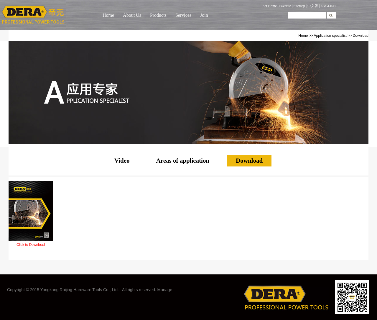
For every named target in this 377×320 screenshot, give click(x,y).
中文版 (312, 6)
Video (122, 160)
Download (249, 160)
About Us (132, 15)
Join (204, 15)
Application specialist (330, 36)
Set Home (270, 6)
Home (108, 15)
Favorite (285, 6)
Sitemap (299, 6)
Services (183, 15)
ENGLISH (328, 6)
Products (158, 15)
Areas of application (182, 160)
